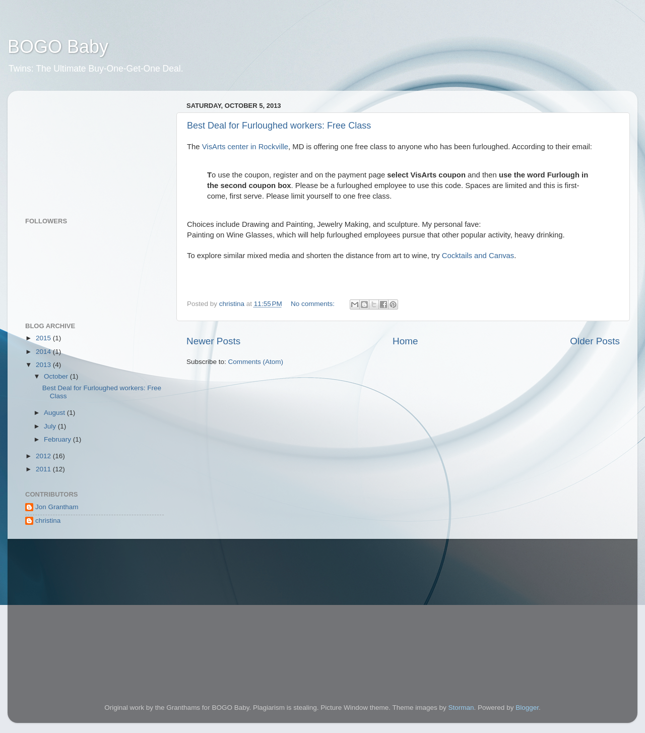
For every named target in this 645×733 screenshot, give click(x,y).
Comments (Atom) (256, 361)
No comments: (314, 304)
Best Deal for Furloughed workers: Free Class (279, 125)
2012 (44, 456)
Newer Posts (213, 341)
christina (47, 520)
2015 (44, 338)
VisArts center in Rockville (245, 147)
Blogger (527, 707)
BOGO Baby (58, 46)
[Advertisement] (75, 148)
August (55, 412)
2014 (44, 351)
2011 (44, 469)
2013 (44, 365)
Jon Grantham (57, 507)
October (57, 376)
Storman (461, 707)
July (51, 426)
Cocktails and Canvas (478, 256)
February (58, 439)
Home (405, 341)
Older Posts (595, 341)
